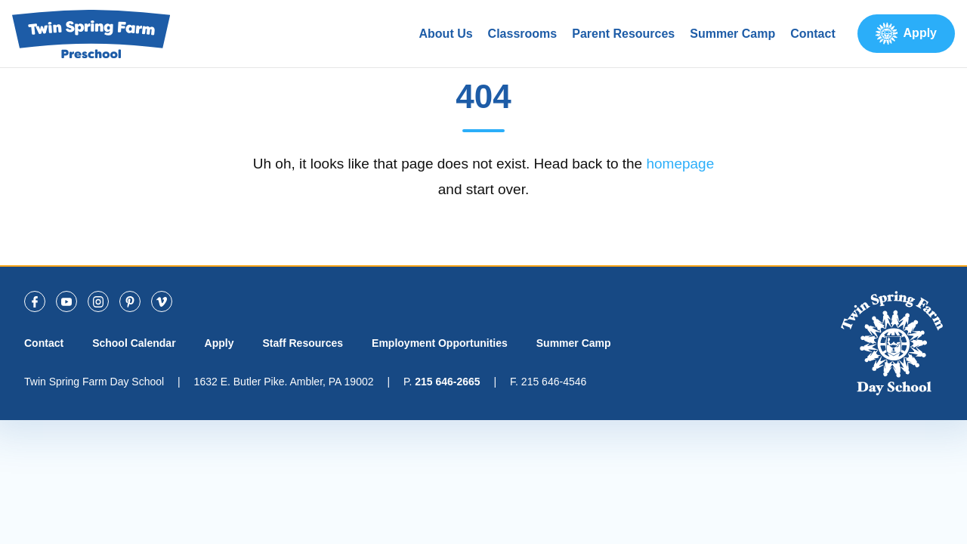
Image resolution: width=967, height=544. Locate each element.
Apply (920, 32)
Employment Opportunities (440, 343)
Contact (813, 33)
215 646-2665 (447, 382)
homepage (680, 164)
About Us (446, 33)
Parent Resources (623, 33)
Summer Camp (732, 33)
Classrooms (523, 33)
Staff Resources (302, 343)
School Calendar (133, 343)
